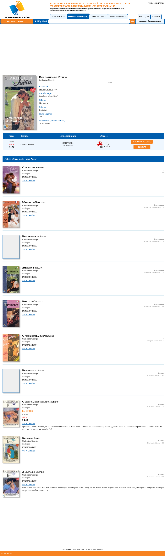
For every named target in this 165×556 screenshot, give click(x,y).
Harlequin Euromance (152, 207)
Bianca (161, 373)
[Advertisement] (83, 49)
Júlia (109, 82)
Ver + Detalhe (28, 180)
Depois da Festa (31, 437)
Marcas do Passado (33, 202)
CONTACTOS (159, 3)
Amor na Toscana (32, 267)
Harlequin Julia (46, 89)
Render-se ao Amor (33, 370)
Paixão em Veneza (32, 301)
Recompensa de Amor (34, 236)
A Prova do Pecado (33, 471)
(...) (50, 429)
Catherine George (46, 80)
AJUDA (150, 3)
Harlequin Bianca (153, 375)
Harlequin (43, 103)
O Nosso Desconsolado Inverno (40, 401)
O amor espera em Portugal (38, 335)
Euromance (159, 205)
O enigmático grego (33, 167)
